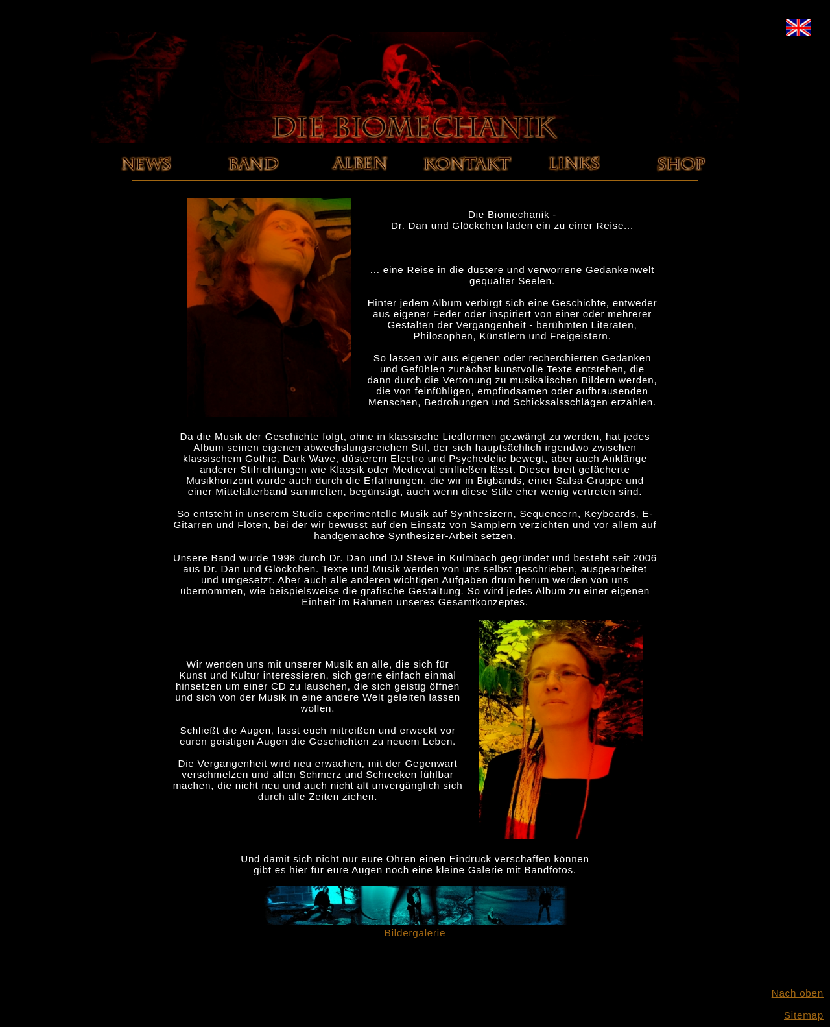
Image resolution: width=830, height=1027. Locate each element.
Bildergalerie (415, 927)
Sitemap (804, 1015)
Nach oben (798, 992)
